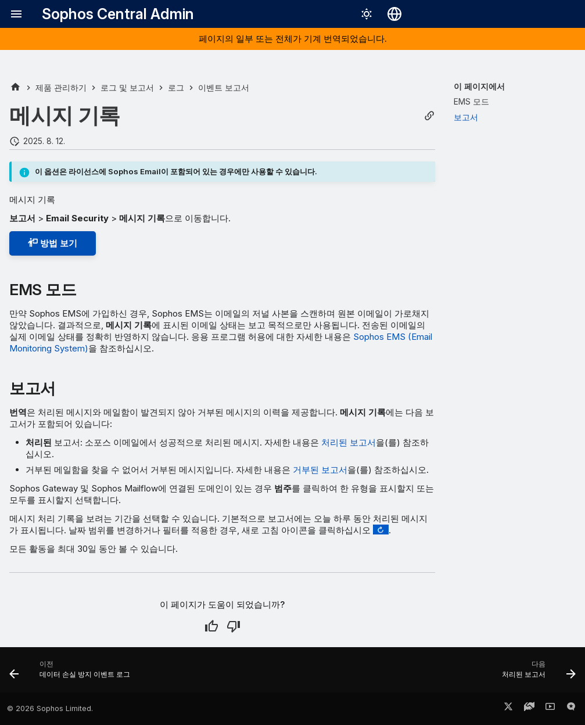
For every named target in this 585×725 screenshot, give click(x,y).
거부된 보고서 (320, 469)
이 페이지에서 (479, 86)
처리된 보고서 (348, 442)
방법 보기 (52, 243)
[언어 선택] (394, 14)
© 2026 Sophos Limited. (50, 708)
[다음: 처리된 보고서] (536, 673)
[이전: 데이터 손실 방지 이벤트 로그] (72, 673)
